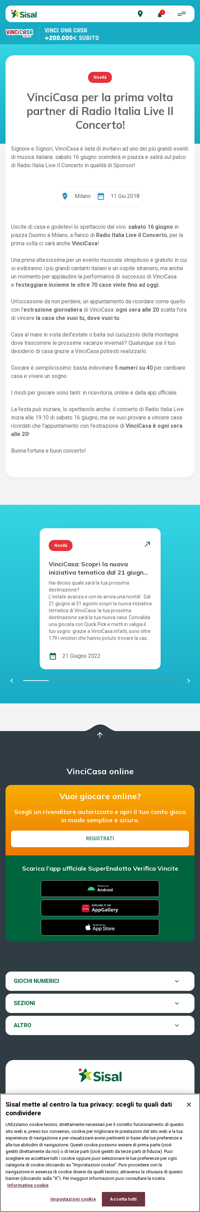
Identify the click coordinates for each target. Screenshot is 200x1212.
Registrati (100, 838)
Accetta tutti (123, 1204)
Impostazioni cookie (73, 1204)
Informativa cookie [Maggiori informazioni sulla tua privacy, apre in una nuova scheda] (28, 1190)
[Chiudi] (189, 1110)
